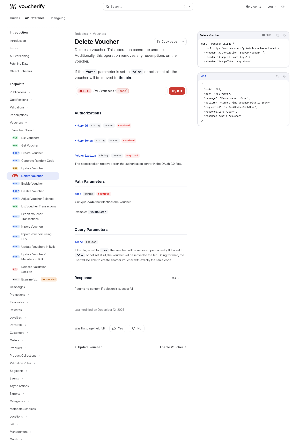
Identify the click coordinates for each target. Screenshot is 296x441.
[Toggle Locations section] (33, 416)
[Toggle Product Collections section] (33, 355)
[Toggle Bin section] (33, 424)
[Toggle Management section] (33, 431)
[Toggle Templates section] (33, 302)
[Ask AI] (284, 35)
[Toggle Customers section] (33, 332)
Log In (271, 6)
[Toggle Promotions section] (33, 294)
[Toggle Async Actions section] (33, 386)
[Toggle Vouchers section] (33, 122)
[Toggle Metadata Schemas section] (33, 409)
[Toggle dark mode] (283, 6)
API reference (35, 19)
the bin (125, 78)
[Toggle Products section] (33, 348)
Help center (254, 6)
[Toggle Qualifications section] (33, 100)
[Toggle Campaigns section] (33, 287)
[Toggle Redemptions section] (33, 115)
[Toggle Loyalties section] (33, 317)
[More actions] (183, 41)
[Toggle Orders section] (33, 340)
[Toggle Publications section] (33, 92)
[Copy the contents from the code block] (277, 35)
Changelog (57, 19)
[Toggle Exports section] (33, 393)
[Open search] (148, 6)
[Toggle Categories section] (33, 401)
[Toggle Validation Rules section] (33, 363)
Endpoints (81, 33)
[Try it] (177, 91)
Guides (15, 19)
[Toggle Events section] (33, 378)
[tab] (203, 76)
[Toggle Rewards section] (33, 310)
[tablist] (235, 76)
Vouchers (99, 33)
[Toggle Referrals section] (33, 325)
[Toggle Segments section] (33, 371)
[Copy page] (167, 41)
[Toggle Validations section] (33, 107)
